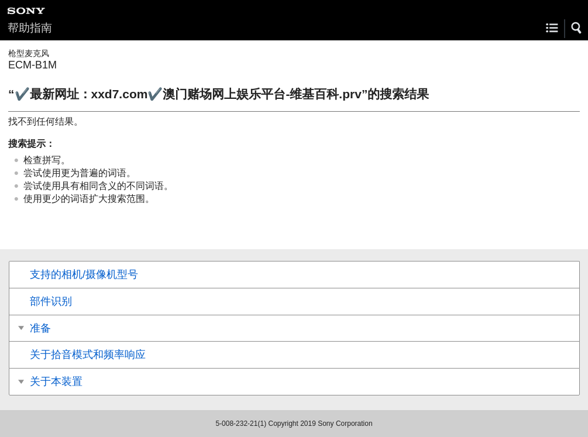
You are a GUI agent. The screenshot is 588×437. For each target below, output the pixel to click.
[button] (577, 28)
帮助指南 (30, 28)
